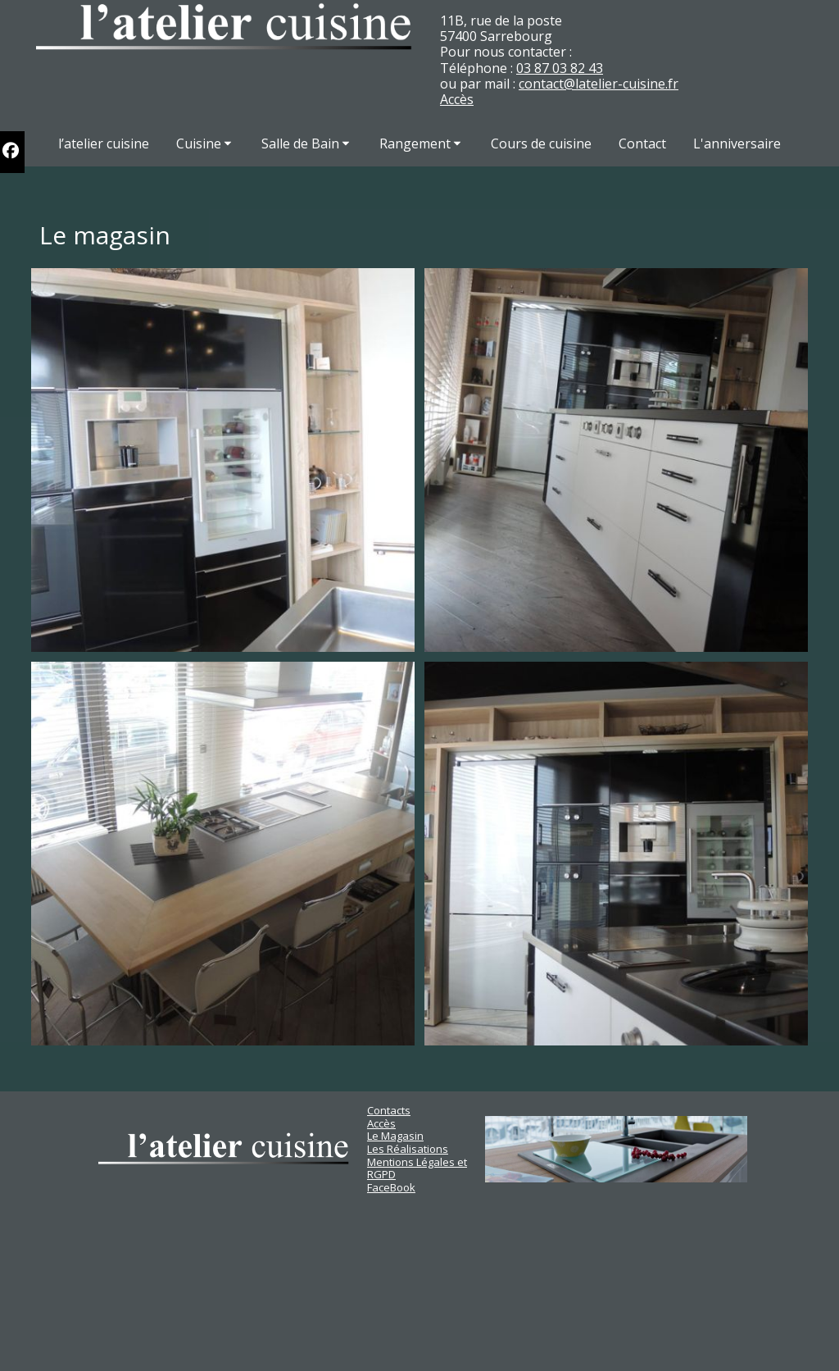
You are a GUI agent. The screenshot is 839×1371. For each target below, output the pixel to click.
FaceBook (391, 1187)
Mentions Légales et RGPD (417, 1168)
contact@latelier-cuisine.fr (598, 84)
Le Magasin (395, 1135)
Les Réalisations (407, 1148)
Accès (457, 99)
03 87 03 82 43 (559, 68)
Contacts (388, 1110)
